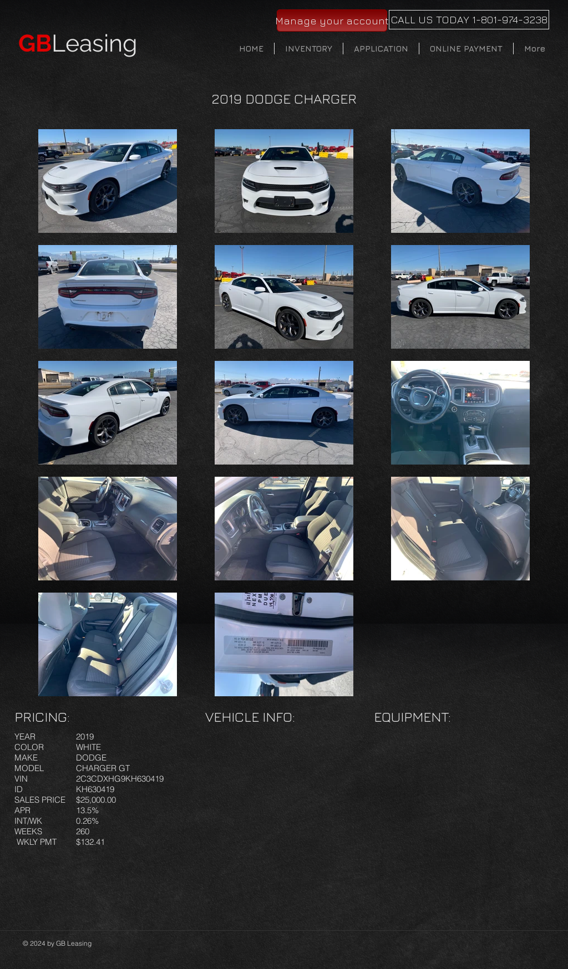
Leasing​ (78, 43)
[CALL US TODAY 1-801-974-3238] (469, 19)
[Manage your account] (332, 20)
